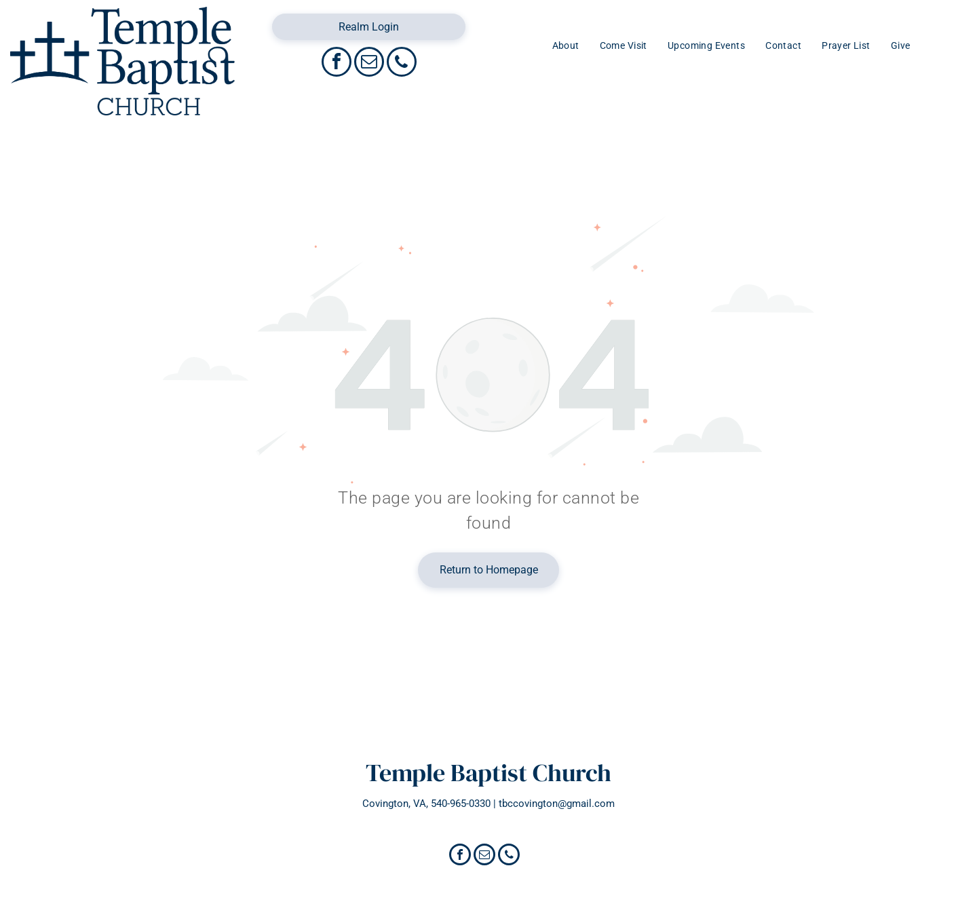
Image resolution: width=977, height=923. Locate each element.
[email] (369, 63)
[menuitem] (566, 45)
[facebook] (336, 63)
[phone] (402, 63)
